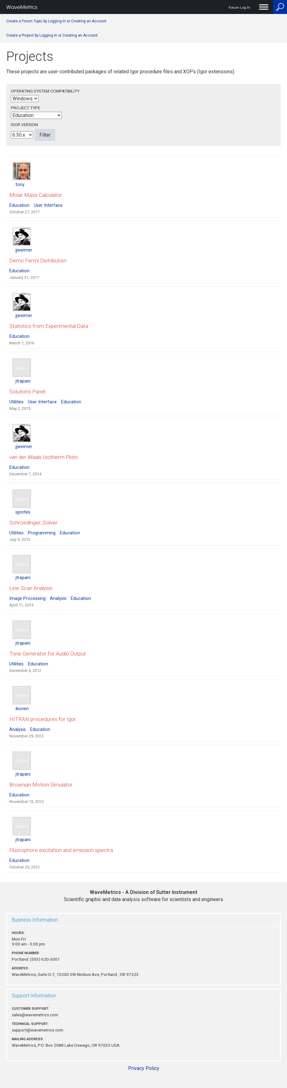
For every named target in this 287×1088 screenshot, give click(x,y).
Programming (42, 533)
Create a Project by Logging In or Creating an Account (52, 35)
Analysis (58, 598)
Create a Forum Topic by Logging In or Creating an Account (56, 21)
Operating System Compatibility (45, 90)
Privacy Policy (143, 1068)
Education (19, 205)
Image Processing (27, 598)
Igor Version (24, 124)
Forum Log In (239, 8)
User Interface (48, 205)
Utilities (16, 402)
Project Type (25, 107)
